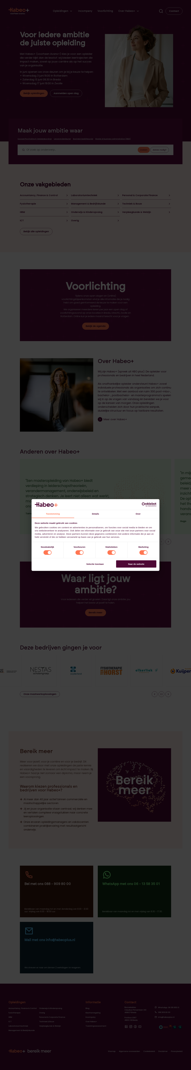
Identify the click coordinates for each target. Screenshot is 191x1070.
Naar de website (136, 564)
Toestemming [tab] (53, 514)
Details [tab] (95, 514)
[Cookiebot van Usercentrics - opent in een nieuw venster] (143, 504)
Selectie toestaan (95, 564)
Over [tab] (138, 514)
